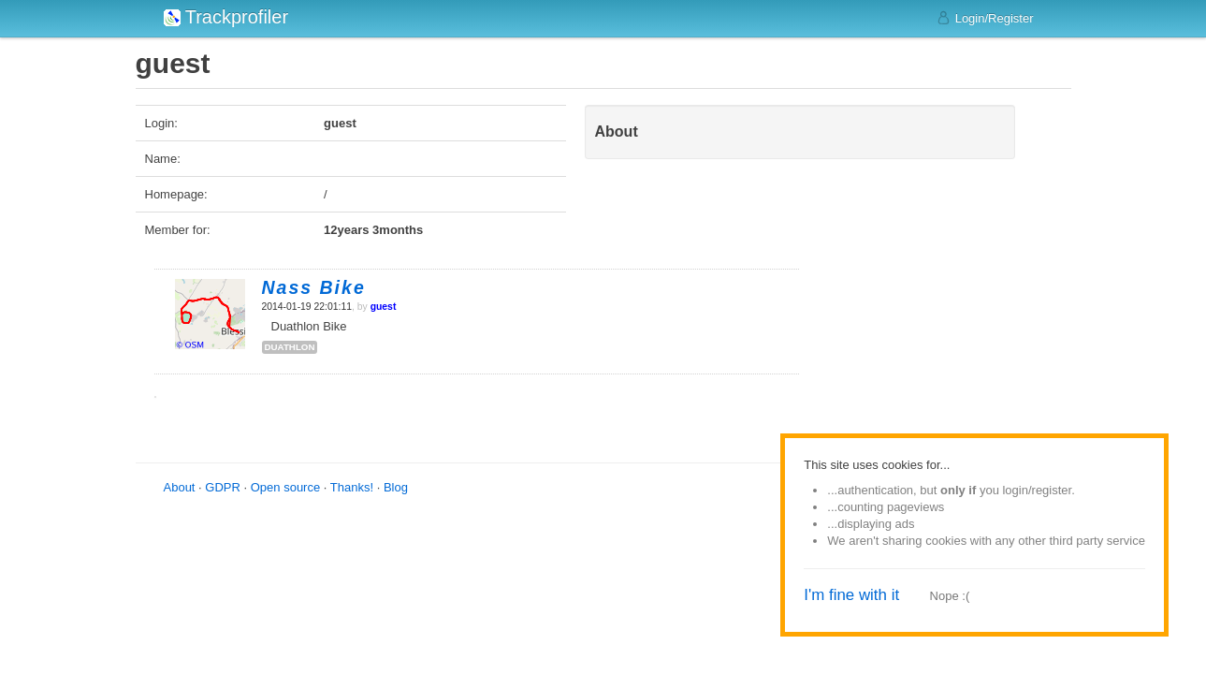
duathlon (290, 347)
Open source (285, 487)
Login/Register (985, 17)
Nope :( (950, 596)
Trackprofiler (226, 17)
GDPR (222, 487)
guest (384, 306)
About (180, 487)
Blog (396, 487)
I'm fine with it (851, 595)
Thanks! (351, 487)
